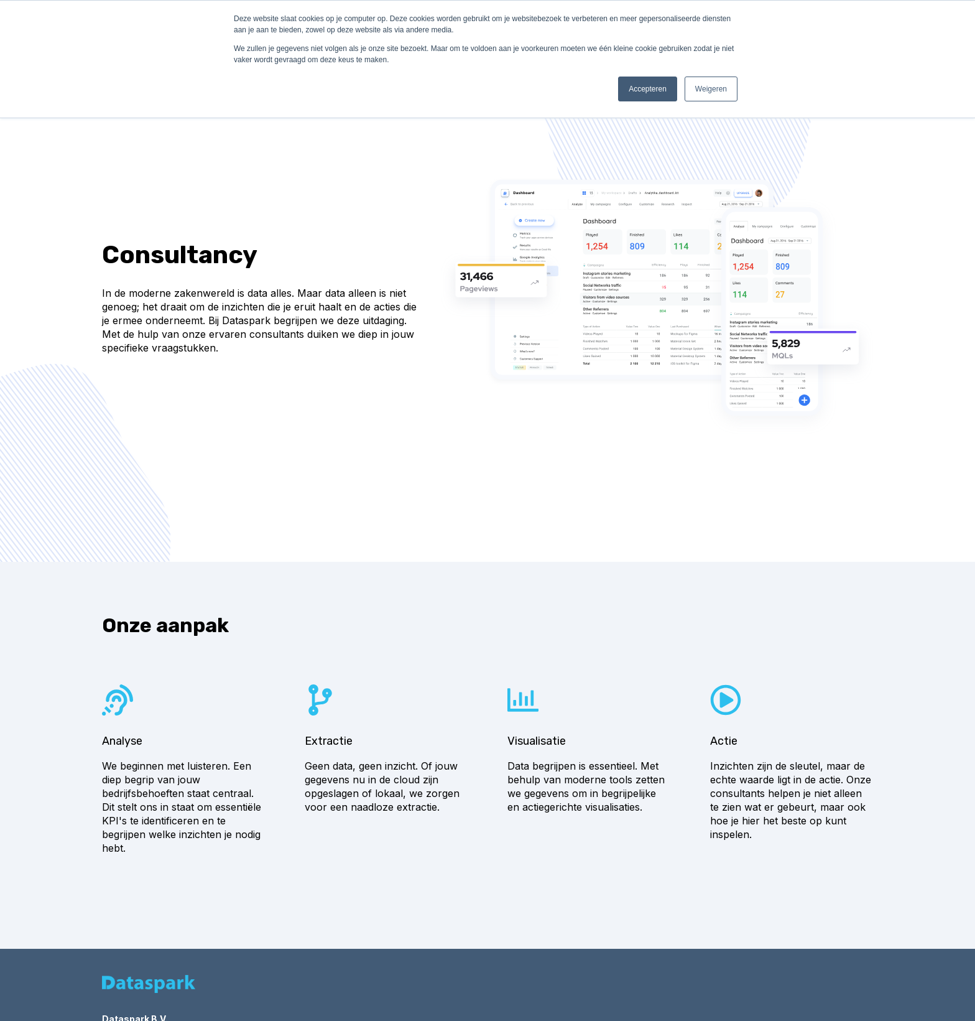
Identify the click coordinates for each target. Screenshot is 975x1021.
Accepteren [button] (648, 89)
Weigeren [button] (711, 89)
